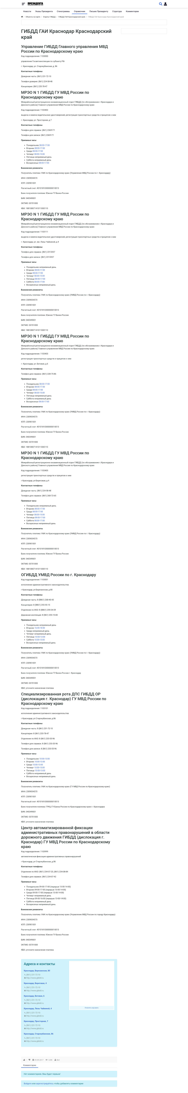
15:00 (42, 154)
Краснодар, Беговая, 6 (34, 996)
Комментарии (29, 1065)
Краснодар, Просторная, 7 (36, 1021)
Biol (58, 1060)
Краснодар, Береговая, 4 (35, 983)
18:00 (42, 628)
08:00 (41, 145)
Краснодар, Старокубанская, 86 (38, 1034)
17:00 (47, 145)
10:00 (37, 637)
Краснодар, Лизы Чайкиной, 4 (38, 1008)
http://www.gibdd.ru (35, 978)
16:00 (37, 628)
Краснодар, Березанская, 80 (37, 971)
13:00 (42, 637)
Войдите (28, 1083)
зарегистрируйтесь (45, 1083)
